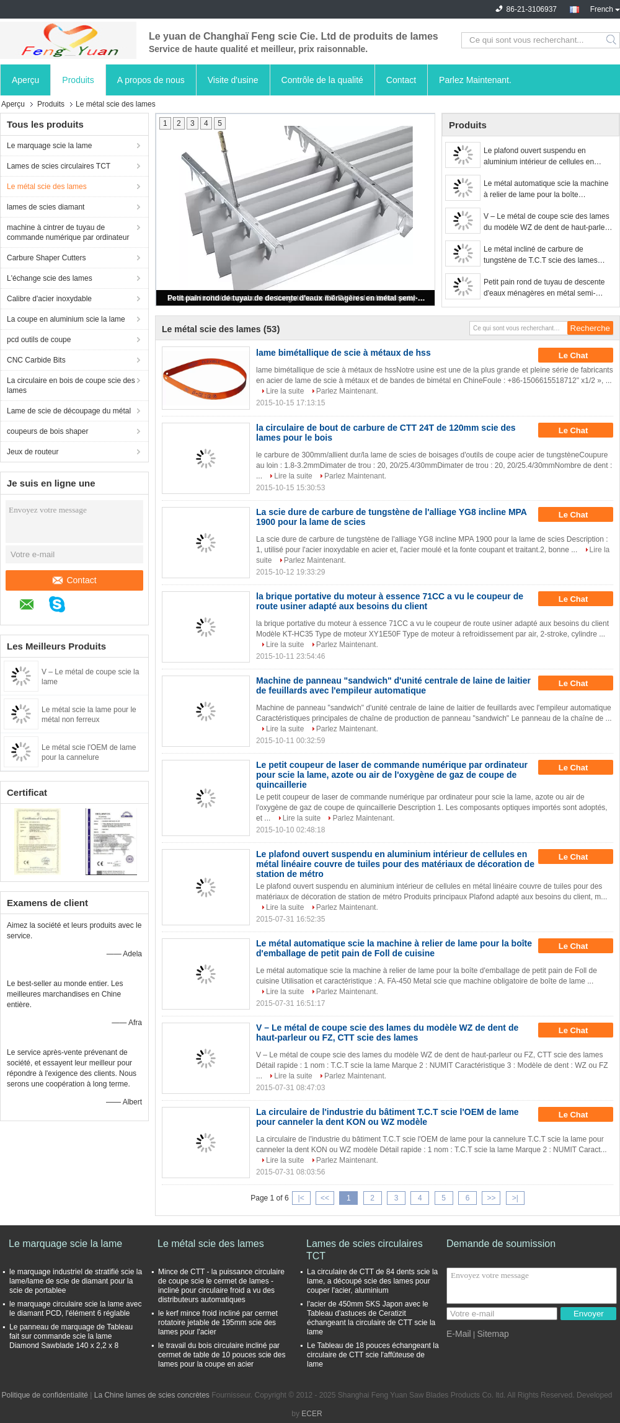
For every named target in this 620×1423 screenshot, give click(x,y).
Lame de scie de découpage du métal (69, 411)
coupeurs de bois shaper (47, 431)
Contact (401, 80)
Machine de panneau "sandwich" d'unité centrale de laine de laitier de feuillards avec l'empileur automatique (393, 685)
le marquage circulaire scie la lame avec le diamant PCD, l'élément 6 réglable (75, 1309)
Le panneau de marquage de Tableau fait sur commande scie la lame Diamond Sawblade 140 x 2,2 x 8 (71, 1336)
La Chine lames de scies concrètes (152, 1395)
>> (491, 1198)
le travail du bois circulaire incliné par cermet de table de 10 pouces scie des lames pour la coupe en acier (221, 1354)
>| (515, 1198)
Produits (78, 80)
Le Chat (582, 355)
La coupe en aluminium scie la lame (66, 319)
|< (301, 1198)
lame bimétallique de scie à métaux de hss (343, 353)
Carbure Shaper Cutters (46, 257)
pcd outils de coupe (39, 339)
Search (612, 40)
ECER (311, 1413)
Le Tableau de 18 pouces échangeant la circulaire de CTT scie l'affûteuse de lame (373, 1354)
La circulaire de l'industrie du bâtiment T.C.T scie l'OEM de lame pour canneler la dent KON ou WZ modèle (387, 1117)
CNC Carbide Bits (36, 360)
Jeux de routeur (32, 451)
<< (325, 1198)
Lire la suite (285, 391)
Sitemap (492, 1334)
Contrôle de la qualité (322, 80)
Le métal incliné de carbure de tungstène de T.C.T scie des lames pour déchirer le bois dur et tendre (541, 255)
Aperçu (25, 80)
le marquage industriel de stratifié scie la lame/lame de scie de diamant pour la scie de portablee (75, 1281)
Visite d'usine (233, 80)
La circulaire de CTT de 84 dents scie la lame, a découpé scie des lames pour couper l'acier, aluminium (372, 1281)
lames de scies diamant (45, 207)
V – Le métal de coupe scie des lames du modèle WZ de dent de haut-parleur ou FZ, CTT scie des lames (547, 222)
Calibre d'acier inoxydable (49, 298)
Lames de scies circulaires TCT (58, 166)
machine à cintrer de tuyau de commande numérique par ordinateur (68, 232)
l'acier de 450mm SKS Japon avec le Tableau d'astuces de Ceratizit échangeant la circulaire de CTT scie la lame (371, 1318)
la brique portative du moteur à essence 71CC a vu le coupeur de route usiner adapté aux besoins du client (389, 601)
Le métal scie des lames (47, 186)
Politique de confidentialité (45, 1395)
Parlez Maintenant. (475, 80)
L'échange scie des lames (49, 278)
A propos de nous (151, 80)
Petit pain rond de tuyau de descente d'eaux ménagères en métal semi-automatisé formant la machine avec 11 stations (296, 298)
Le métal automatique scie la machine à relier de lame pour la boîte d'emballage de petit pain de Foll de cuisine (546, 189)
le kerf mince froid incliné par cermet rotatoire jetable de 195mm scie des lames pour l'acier (218, 1322)
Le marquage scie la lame (49, 145)
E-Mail (458, 1334)
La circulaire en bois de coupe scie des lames (71, 385)
